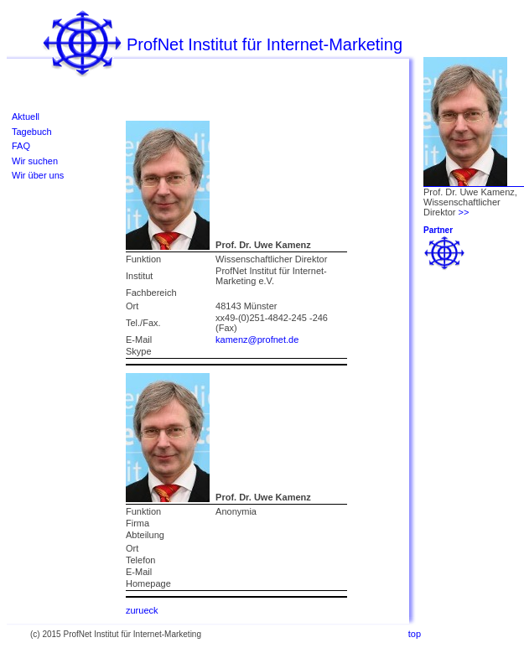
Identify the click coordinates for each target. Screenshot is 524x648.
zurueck (142, 610)
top (414, 634)
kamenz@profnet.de (256, 339)
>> (464, 212)
